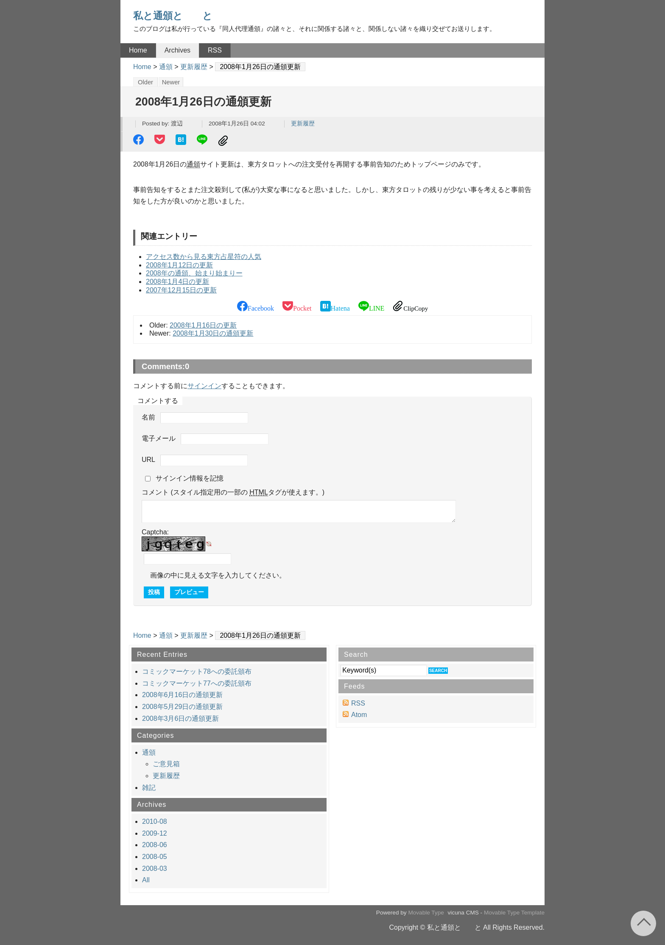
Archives (177, 50)
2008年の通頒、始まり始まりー (194, 273)
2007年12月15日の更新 (181, 290)
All (146, 880)
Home (138, 50)
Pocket (160, 140)
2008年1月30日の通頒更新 (213, 333)
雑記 (149, 787)
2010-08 (154, 821)
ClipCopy (224, 140)
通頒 (166, 66)
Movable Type (426, 912)
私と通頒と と (172, 15)
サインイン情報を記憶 (190, 478)
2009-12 (154, 833)
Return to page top (643, 923)
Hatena (182, 140)
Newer (171, 82)
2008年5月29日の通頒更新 (182, 706)
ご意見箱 (166, 763)
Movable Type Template (514, 912)
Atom (359, 714)
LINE (203, 140)
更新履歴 (193, 66)
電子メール (159, 438)
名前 (148, 417)
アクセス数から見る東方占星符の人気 (203, 256)
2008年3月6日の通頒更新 (180, 718)
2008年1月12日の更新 (179, 265)
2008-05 (154, 856)
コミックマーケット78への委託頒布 (196, 671)
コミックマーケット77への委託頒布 (196, 683)
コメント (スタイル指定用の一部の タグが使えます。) (233, 492)
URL (148, 460)
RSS (215, 50)
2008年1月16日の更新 (203, 325)
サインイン (204, 385)
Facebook (139, 140)
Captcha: (155, 532)
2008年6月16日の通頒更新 (182, 694)
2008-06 (154, 844)
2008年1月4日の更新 (177, 281)
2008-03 (154, 868)
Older (145, 82)
